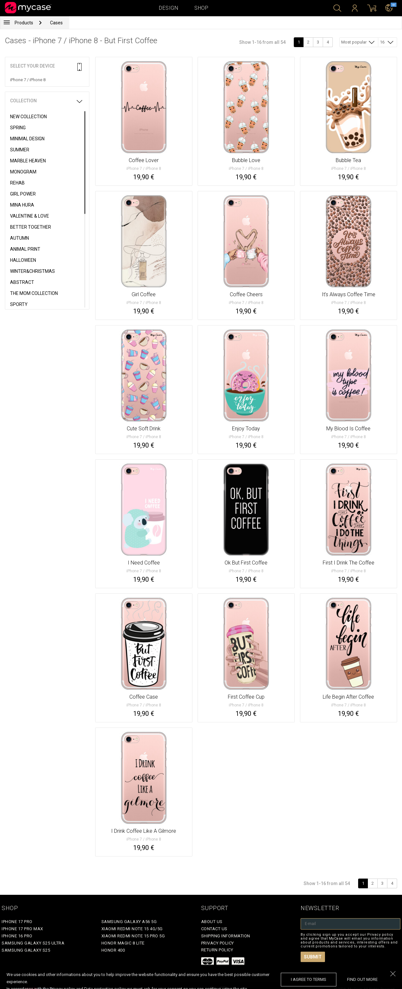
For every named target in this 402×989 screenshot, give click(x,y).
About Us (212, 921)
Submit (313, 956)
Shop (201, 8)
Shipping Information (225, 935)
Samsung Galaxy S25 (26, 950)
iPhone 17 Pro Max (22, 928)
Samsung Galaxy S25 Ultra (33, 943)
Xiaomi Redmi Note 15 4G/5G (132, 928)
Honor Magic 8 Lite (123, 943)
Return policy (217, 949)
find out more (362, 979)
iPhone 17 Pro (17, 921)
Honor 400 (113, 950)
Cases (56, 22)
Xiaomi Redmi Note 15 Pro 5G (133, 935)
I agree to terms (308, 979)
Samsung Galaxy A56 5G (129, 921)
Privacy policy (217, 943)
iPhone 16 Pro (17, 935)
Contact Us (214, 928)
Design (168, 8)
